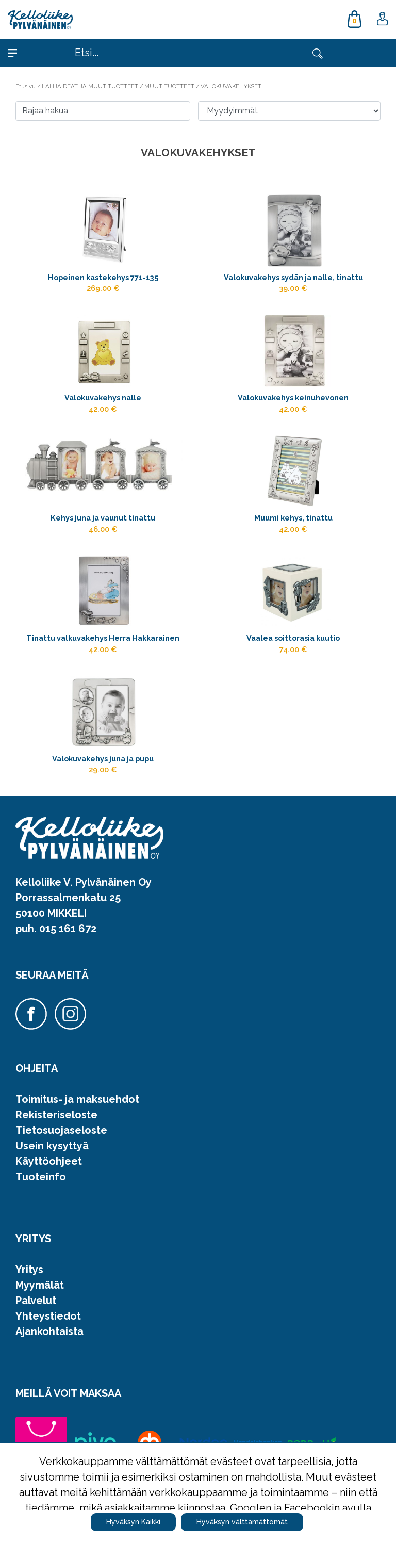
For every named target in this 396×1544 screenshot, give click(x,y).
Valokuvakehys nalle (102, 397)
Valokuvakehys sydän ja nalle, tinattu (293, 277)
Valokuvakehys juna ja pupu (103, 758)
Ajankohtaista (49, 1331)
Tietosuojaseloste (61, 1130)
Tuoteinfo (40, 1177)
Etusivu (26, 86)
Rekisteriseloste (56, 1115)
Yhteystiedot (48, 1316)
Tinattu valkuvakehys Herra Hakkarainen (102, 637)
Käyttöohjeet (48, 1161)
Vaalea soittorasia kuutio (293, 637)
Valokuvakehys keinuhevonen (293, 397)
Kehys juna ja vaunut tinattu (103, 517)
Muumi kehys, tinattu (293, 517)
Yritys (29, 1269)
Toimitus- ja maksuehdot (77, 1099)
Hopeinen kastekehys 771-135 (103, 277)
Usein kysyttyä (52, 1146)
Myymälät (39, 1285)
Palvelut (35, 1300)
